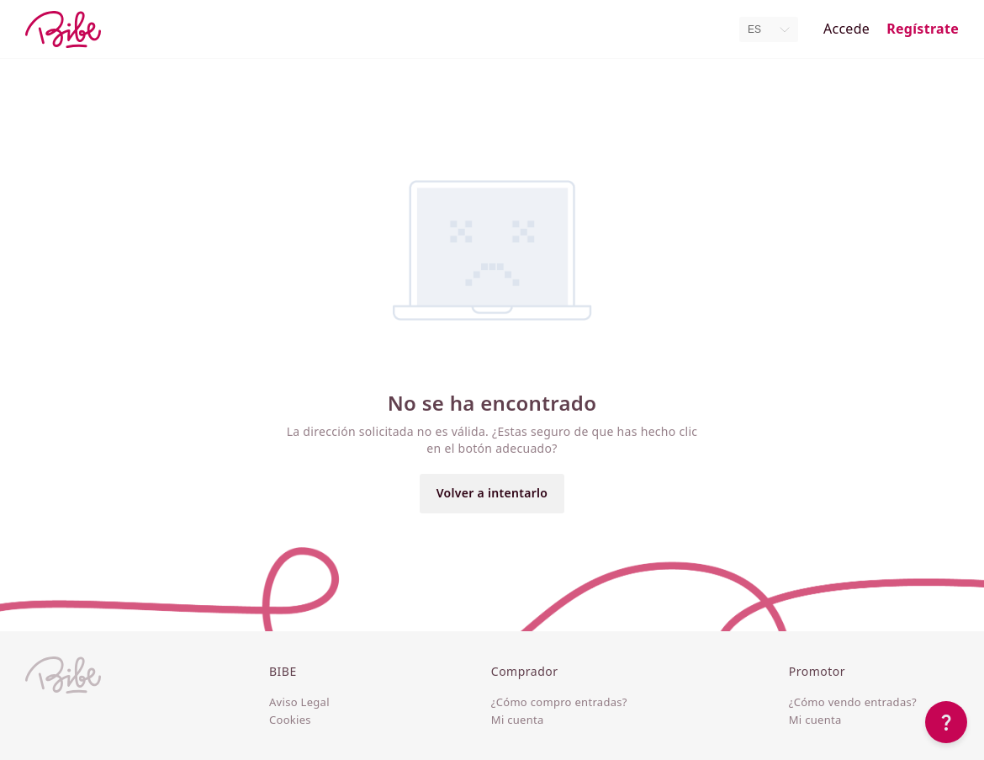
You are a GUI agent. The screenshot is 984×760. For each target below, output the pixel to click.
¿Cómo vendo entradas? (853, 703)
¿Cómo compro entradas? (559, 703)
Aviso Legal (299, 703)
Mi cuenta (517, 720)
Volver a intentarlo (492, 493)
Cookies (290, 720)
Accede (846, 29)
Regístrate (922, 29)
